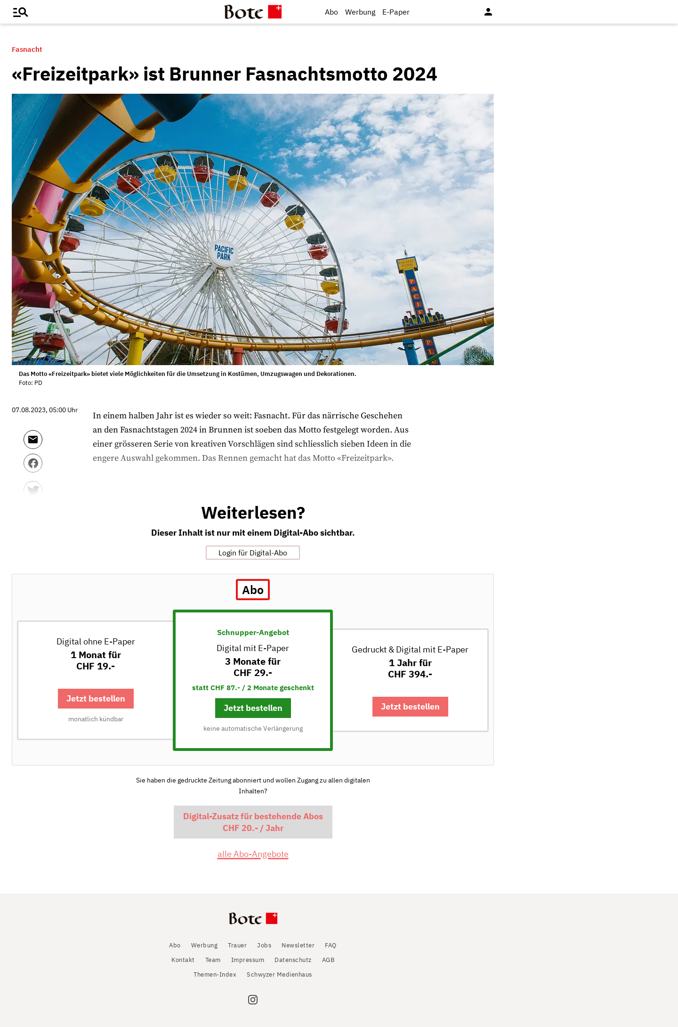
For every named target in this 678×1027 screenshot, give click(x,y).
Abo (331, 11)
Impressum (248, 960)
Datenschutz (293, 960)
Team (213, 960)
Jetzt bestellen (95, 698)
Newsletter (298, 945)
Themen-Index (215, 974)
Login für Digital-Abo (252, 552)
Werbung (360, 11)
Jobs (264, 945)
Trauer (237, 945)
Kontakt (183, 960)
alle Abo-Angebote (253, 853)
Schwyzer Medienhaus (279, 974)
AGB (328, 960)
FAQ (331, 945)
